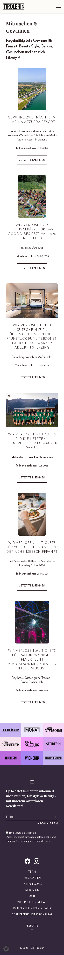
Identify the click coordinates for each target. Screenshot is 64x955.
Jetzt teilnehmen (32, 160)
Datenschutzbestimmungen (21, 837)
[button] (6, 949)
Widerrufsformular (32, 902)
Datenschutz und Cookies (32, 908)
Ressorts (32, 925)
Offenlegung (32, 884)
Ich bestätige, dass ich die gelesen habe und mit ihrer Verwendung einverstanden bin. (31, 836)
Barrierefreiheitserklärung (32, 914)
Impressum (32, 890)
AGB (32, 896)
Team (32, 871)
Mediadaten (32, 877)
